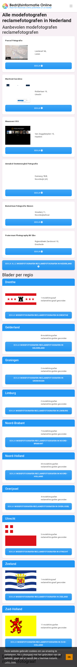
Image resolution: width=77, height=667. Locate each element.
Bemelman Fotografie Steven (19, 206)
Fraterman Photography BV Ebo (20, 235)
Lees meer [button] (10, 662)
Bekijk (38, 66)
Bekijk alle (38, 264)
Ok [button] (69, 657)
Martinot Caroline (13, 79)
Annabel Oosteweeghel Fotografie (21, 164)
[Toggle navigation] (71, 6)
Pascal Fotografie (13, 40)
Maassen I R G (12, 121)
